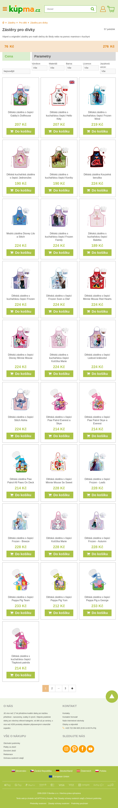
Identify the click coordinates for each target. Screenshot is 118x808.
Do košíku (20, 131)
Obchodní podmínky (12, 743)
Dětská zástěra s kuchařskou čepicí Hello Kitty (59, 115)
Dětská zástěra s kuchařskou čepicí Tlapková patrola (21, 659)
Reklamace (8, 754)
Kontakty (66, 713)
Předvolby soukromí (38, 803)
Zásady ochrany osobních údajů (71, 798)
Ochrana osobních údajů (14, 758)
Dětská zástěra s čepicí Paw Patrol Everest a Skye (59, 420)
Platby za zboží (10, 747)
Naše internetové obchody (73, 721)
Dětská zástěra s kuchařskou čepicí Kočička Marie (59, 358)
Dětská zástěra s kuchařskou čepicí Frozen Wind (97, 115)
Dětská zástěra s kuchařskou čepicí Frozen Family (59, 236)
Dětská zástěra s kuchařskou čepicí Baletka (97, 236)
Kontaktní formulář (70, 717)
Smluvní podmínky (93, 798)
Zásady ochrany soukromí (58, 803)
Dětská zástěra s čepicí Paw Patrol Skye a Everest (97, 420)
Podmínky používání (79, 803)
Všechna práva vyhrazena (70, 793)
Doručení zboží (10, 751)
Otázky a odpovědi (70, 724)
